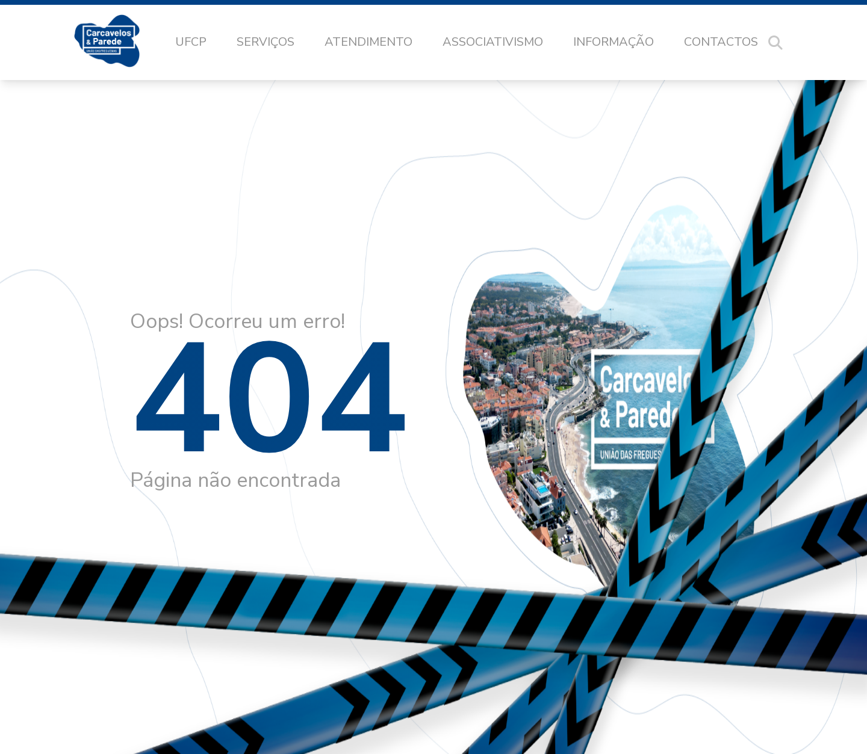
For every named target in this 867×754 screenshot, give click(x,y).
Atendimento (368, 42)
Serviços (265, 42)
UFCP (191, 42)
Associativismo (493, 42)
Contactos (721, 42)
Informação (613, 42)
